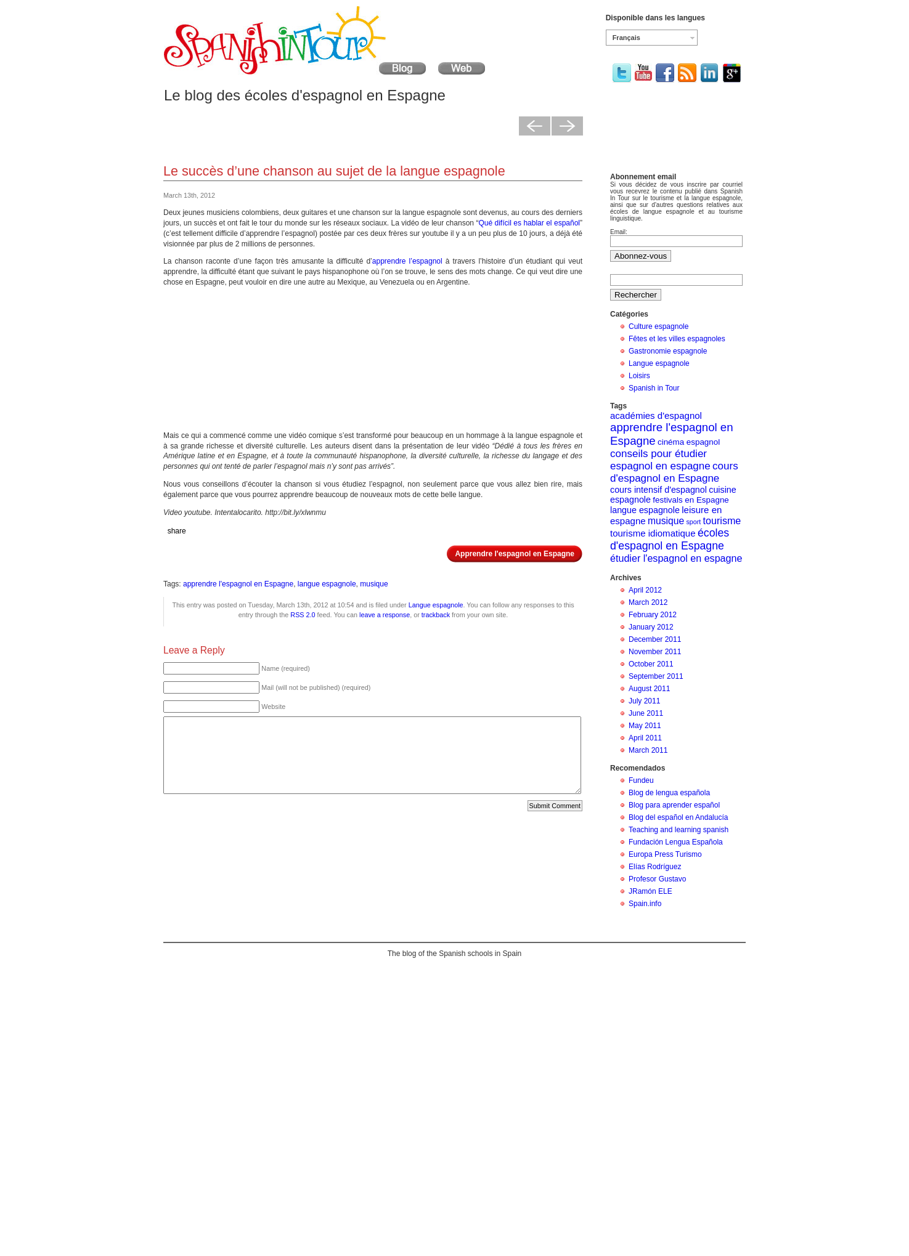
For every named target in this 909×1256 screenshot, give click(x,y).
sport (694, 521)
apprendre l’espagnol (407, 261)
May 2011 (645, 725)
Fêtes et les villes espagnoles (677, 338)
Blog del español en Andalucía (678, 817)
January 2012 (651, 627)
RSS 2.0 (302, 614)
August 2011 (649, 688)
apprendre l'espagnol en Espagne (238, 584)
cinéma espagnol (689, 442)
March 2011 (648, 750)
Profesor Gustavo (657, 879)
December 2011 (655, 639)
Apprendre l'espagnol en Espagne (514, 553)
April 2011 (645, 738)
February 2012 (653, 614)
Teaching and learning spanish (678, 829)
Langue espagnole (436, 605)
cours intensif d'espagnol (658, 490)
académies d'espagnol (656, 415)
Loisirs (639, 375)
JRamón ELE (650, 891)
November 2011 (655, 651)
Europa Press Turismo (665, 854)
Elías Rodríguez (655, 866)
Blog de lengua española (669, 792)
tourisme (722, 520)
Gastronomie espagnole (668, 351)
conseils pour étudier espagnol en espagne (660, 460)
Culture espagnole (658, 326)
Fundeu (641, 780)
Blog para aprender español (674, 805)
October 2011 (651, 664)
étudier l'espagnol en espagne (676, 558)
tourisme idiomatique (653, 533)
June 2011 (646, 713)
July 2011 (644, 701)
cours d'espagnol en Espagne (674, 472)
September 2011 (656, 676)
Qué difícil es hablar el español (529, 223)
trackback (436, 614)
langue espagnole (327, 584)
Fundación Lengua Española (676, 842)
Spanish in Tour (654, 388)
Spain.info (645, 903)
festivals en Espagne (690, 499)
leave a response (384, 614)
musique (374, 584)
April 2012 (645, 590)
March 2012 (648, 602)
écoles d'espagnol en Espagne (669, 539)
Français (626, 37)
